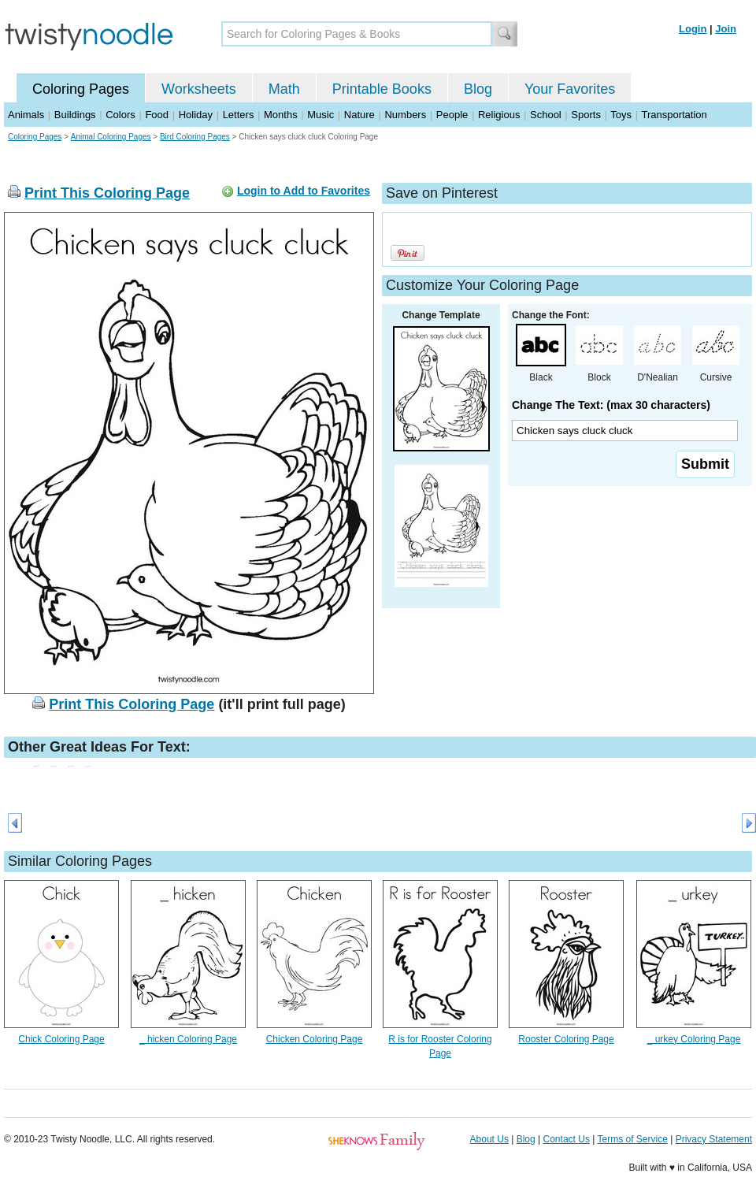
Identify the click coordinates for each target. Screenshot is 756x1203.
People (452, 115)
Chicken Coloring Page (314, 1039)
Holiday (196, 115)
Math (284, 89)
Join (725, 29)
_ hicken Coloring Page (188, 1039)
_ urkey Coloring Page (694, 1039)
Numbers (405, 115)
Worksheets (198, 89)
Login (692, 29)
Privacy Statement (714, 1139)
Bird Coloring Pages (195, 136)
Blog (478, 89)
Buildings (75, 115)
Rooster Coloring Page (565, 1039)
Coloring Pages (80, 89)
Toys (621, 115)
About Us (489, 1139)
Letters (238, 115)
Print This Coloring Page (107, 193)
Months (281, 115)
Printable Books (382, 89)
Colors (120, 115)
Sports (586, 115)
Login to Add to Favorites (303, 190)
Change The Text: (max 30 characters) (611, 405)
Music (320, 115)
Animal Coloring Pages (111, 136)
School (545, 115)
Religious (499, 115)
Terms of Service (632, 1139)
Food (157, 115)
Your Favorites (569, 89)
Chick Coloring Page (61, 1039)
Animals (26, 115)
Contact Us (566, 1139)
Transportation (673, 115)
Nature (359, 115)
